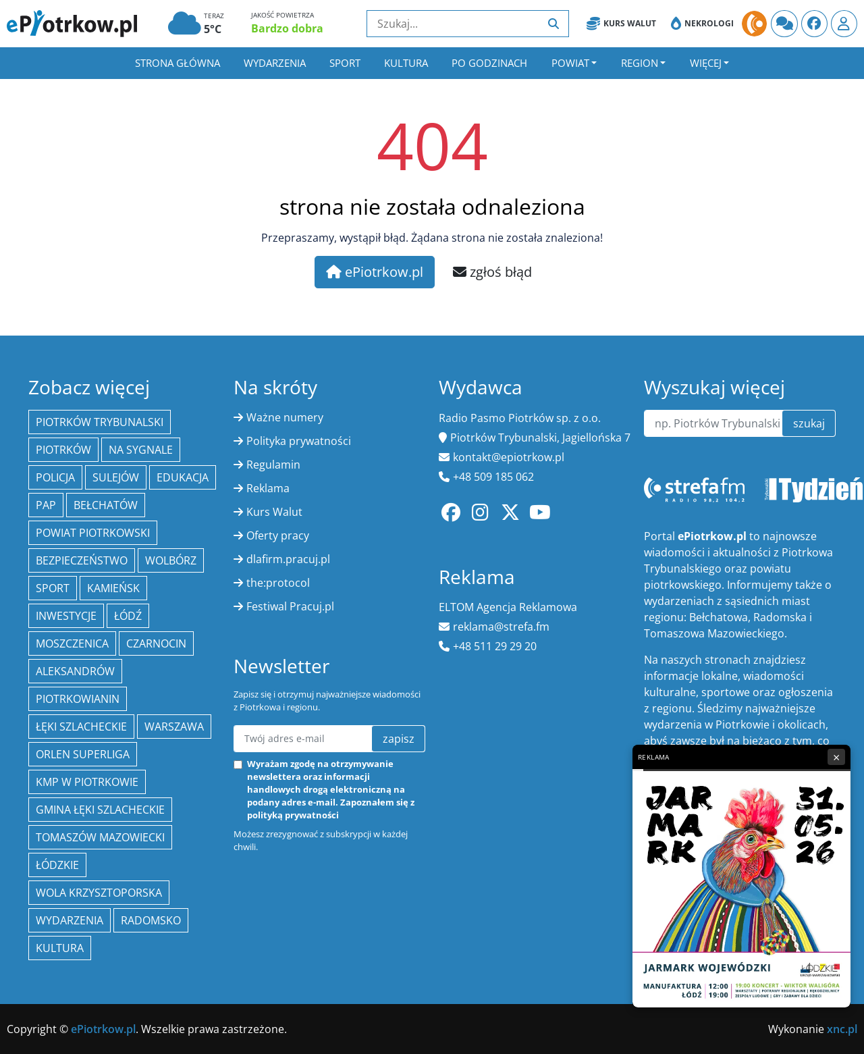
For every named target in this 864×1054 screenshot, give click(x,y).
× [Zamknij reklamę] (836, 757)
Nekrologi (702, 23)
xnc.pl (842, 1029)
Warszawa (174, 726)
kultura (60, 948)
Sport (344, 63)
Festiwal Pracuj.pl (290, 606)
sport (53, 588)
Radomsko (151, 920)
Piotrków (63, 449)
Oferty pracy (277, 535)
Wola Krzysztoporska (99, 892)
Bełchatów (106, 505)
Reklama (268, 488)
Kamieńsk (113, 588)
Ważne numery (284, 417)
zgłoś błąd (492, 272)
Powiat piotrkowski (93, 532)
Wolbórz (170, 560)
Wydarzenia (275, 63)
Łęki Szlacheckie (81, 726)
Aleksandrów (75, 671)
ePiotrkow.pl (374, 272)
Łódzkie (57, 865)
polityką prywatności (293, 815)
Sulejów (115, 477)
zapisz (398, 738)
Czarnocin (156, 643)
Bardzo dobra (287, 28)
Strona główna (177, 63)
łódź (128, 615)
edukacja (183, 477)
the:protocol (278, 582)
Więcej (706, 63)
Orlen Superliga (83, 754)
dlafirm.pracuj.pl (288, 559)
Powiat (570, 63)
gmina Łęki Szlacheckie (100, 809)
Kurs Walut (621, 23)
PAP (46, 505)
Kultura (406, 63)
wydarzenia (69, 920)
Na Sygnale (141, 449)
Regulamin (273, 464)
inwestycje (66, 615)
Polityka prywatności (298, 440)
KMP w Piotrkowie (87, 781)
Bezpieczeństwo (82, 560)
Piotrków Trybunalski (99, 422)
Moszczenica (72, 643)
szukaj (809, 423)
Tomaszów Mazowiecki (100, 837)
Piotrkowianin (77, 698)
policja (55, 477)
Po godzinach (489, 63)
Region (639, 63)
